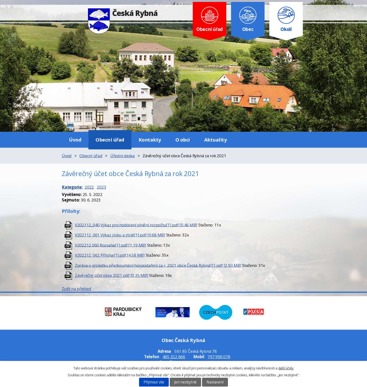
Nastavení (215, 382)
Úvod (75, 139)
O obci (182, 139)
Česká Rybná (123, 13)
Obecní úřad (110, 139)
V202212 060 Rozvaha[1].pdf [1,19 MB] (110, 245)
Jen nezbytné (185, 382)
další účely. (286, 368)
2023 (101, 187)
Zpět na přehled (76, 288)
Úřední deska (122, 155)
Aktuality (215, 139)
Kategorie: (72, 187)
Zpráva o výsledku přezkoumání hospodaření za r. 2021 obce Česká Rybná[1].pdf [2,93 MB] (158, 265)
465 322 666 (174, 356)
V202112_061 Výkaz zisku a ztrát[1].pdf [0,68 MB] (120, 235)
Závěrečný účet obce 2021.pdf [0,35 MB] (111, 275)
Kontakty (150, 139)
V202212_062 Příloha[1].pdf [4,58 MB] (110, 255)
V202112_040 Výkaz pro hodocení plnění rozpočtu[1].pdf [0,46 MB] (136, 224)
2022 (89, 187)
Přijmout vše (154, 382)
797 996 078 (219, 356)
